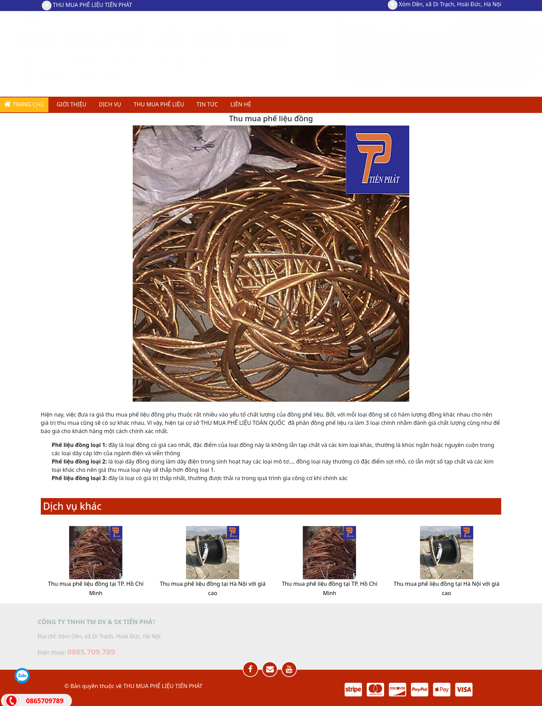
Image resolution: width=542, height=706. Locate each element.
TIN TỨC (207, 104)
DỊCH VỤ (110, 104)
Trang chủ (24, 104)
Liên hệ (241, 104)
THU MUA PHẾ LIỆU (159, 104)
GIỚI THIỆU (71, 104)
